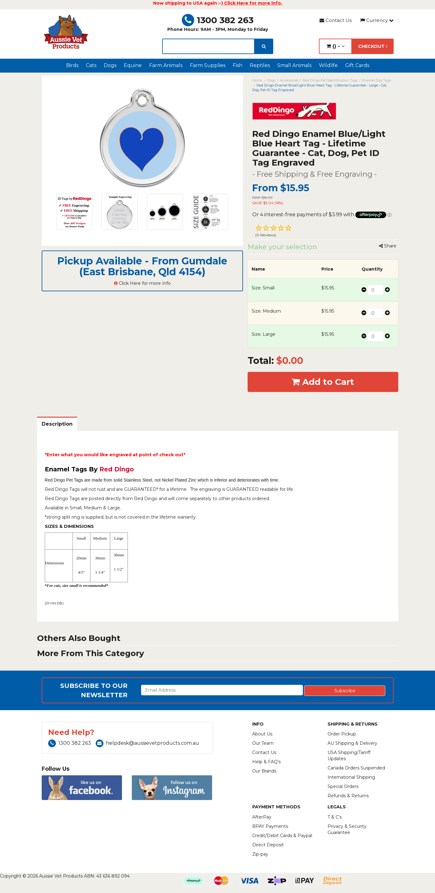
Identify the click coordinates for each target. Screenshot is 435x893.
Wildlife (328, 65)
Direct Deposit (268, 845)
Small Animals (294, 65)
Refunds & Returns (348, 795)
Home (257, 80)
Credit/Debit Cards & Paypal (282, 835)
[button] (323, 231)
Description (57, 424)
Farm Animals (165, 65)
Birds (72, 65)
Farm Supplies (207, 65)
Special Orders (343, 786)
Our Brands (264, 771)
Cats (91, 65)
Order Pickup (342, 734)
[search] (263, 46)
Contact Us (336, 20)
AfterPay (261, 817)
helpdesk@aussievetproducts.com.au (147, 743)
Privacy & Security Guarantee (347, 829)
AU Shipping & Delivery (352, 743)
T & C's (335, 817)
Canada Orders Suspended (356, 768)
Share (387, 246)
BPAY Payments (270, 826)
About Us (262, 734)
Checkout (372, 46)
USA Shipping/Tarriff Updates (349, 755)
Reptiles (260, 65)
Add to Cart (323, 382)
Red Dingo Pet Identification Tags (330, 80)
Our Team (263, 743)
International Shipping (351, 777)
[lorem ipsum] (208, 46)
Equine (133, 65)
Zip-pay (260, 854)
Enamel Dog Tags (376, 80)
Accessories (289, 80)
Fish (237, 65)
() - (335, 46)
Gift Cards (357, 65)
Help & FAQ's (266, 762)
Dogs (110, 65)
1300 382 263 (217, 20)
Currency (377, 20)
